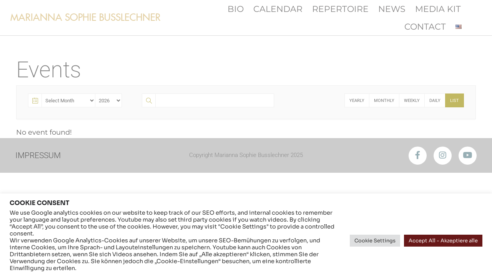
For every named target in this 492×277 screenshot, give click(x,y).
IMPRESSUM (39, 155)
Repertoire (340, 9)
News (392, 9)
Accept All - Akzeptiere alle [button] (443, 240)
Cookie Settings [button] (375, 240)
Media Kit (438, 9)
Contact (425, 27)
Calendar (278, 9)
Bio (236, 9)
